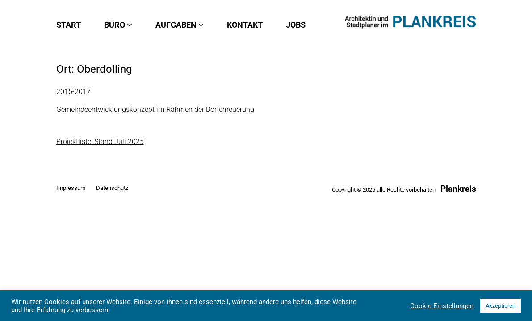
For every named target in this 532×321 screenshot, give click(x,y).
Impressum (70, 188)
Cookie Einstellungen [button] (441, 306)
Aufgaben (179, 24)
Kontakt (245, 24)
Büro (118, 24)
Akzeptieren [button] (500, 305)
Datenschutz (112, 188)
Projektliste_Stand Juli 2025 (100, 141)
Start (68, 24)
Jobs (296, 24)
